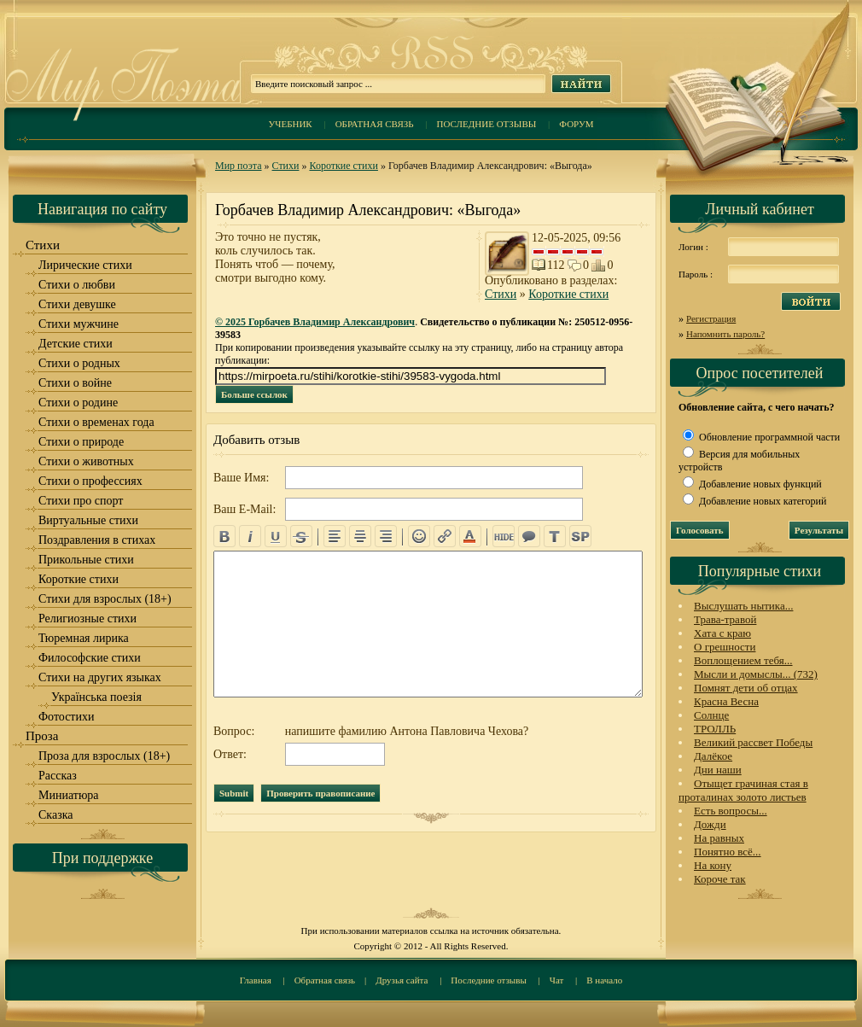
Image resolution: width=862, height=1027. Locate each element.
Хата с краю (722, 633)
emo (419, 536)
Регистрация (711, 318)
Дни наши (718, 769)
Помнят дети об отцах (746, 687)
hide (503, 536)
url (445, 536)
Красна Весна (726, 701)
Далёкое (713, 756)
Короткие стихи (343, 166)
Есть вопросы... (730, 810)
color (470, 536)
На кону (712, 865)
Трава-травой (725, 619)
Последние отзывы (487, 124)
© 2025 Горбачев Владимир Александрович (315, 322)
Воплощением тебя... (743, 660)
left (334, 536)
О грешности (724, 646)
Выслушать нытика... (743, 605)
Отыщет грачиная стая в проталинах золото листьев (743, 790)
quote (529, 536)
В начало (604, 980)
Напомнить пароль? (725, 334)
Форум (576, 124)
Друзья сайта (402, 980)
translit (555, 536)
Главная (255, 980)
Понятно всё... (727, 851)
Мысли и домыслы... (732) (756, 674)
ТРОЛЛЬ (715, 728)
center (360, 536)
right (386, 536)
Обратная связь (374, 124)
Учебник (290, 124)
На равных (719, 838)
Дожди (710, 824)
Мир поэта (238, 166)
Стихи (286, 166)
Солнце (711, 715)
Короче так (720, 878)
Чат (557, 980)
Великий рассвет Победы (753, 742)
